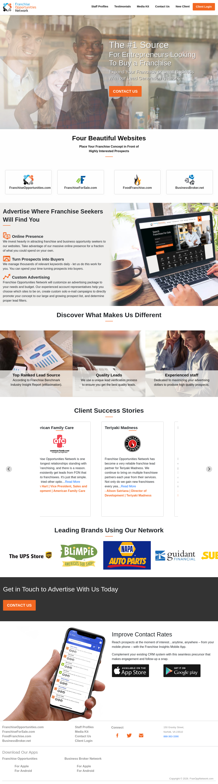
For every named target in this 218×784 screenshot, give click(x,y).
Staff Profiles (99, 6)
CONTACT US (125, 91)
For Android (23, 770)
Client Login (204, 6)
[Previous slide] (9, 469)
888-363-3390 (171, 736)
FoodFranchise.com (16, 736)
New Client (183, 6)
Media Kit (143, 6)
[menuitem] (99, 8)
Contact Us (162, 6)
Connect (117, 727)
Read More (84, 481)
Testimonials (122, 6)
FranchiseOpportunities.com (23, 727)
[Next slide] (209, 469)
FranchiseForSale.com (18, 731)
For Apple (22, 766)
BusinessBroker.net (16, 740)
